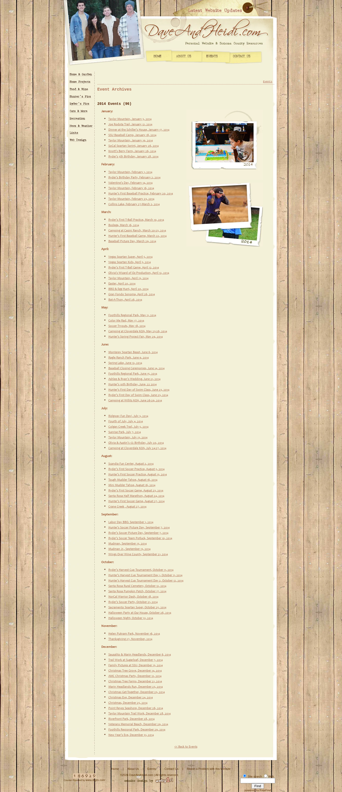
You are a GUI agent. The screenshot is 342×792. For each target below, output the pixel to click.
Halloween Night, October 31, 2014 (130, 618)
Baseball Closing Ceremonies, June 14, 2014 (136, 368)
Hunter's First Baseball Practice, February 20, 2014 (140, 193)
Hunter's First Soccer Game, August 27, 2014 (136, 501)
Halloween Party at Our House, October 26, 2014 (139, 612)
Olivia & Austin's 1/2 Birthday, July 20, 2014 (136, 442)
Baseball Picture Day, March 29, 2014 (132, 241)
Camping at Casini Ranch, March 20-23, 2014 (137, 230)
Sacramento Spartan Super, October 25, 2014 (137, 607)
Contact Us (171, 768)
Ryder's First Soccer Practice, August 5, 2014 (136, 469)
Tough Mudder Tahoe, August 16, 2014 (132, 479)
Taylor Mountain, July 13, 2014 (127, 437)
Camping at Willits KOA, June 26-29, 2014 (135, 400)
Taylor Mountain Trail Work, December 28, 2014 (139, 713)
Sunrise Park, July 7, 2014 (124, 432)
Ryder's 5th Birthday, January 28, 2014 (133, 156)
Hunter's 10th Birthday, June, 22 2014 (132, 384)
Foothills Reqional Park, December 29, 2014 (136, 729)
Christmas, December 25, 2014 (127, 702)
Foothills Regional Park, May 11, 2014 (132, 315)
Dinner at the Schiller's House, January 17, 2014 (138, 129)
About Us (133, 768)
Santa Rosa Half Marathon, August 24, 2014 (136, 496)
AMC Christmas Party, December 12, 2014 (134, 676)
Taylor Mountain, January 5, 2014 (129, 119)
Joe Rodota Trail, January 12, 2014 (130, 124)
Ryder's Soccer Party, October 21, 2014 (133, 602)
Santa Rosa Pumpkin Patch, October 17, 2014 (137, 591)
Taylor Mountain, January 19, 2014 (130, 140)
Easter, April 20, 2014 (121, 283)
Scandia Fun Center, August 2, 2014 (131, 463)
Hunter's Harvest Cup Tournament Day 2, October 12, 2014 (145, 580)
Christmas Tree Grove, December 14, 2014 (135, 670)
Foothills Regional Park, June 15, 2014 (132, 373)
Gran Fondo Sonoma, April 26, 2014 (131, 294)
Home (115, 768)
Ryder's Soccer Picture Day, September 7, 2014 (138, 533)
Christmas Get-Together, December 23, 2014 (136, 692)
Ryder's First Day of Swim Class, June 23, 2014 (138, 395)
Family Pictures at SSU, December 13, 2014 (135, 665)
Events (267, 81)
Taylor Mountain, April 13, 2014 (128, 278)
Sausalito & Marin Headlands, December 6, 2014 (139, 654)
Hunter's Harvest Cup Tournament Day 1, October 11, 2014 (145, 575)
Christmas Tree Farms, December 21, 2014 (135, 681)
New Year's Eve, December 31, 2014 (131, 735)
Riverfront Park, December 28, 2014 (131, 719)
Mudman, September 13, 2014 (127, 543)
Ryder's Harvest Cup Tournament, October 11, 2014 (140, 570)
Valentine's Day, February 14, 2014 (130, 182)
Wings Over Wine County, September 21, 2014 (138, 554)
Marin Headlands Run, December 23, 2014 (135, 686)
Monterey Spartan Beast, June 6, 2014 (133, 352)
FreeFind (265, 790)
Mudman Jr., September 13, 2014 (129, 549)
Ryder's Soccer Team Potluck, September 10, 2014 (140, 538)
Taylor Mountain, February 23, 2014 (131, 199)
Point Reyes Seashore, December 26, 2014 (135, 708)
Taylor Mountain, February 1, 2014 (130, 172)
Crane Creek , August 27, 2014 (127, 506)
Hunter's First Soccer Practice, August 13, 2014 (137, 474)
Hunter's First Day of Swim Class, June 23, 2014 (138, 389)
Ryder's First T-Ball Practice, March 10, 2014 (136, 219)
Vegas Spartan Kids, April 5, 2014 (129, 262)
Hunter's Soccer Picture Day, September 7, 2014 (139, 527)
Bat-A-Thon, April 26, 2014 (125, 299)
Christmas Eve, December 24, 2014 (130, 697)
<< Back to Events (185, 746)
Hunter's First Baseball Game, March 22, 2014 (137, 236)
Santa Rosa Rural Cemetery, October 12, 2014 (137, 586)
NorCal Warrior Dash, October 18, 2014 (133, 596)
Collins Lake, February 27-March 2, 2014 (134, 204)
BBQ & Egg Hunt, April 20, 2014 (128, 289)
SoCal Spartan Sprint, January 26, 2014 (133, 145)
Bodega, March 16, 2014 (123, 225)
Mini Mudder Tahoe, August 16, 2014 (131, 485)
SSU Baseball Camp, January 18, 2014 (132, 135)
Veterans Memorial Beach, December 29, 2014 (138, 724)
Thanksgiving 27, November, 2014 (130, 639)
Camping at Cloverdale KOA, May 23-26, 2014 (137, 331)
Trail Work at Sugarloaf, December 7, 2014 (135, 660)
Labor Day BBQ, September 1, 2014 (130, 522)
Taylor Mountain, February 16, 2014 (131, 188)
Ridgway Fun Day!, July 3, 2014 (128, 416)
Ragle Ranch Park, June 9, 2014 (128, 357)
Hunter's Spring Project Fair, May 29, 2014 (135, 336)
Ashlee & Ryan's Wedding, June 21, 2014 (134, 379)
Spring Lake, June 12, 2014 (125, 363)
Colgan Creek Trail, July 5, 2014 (128, 426)
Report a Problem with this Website (209, 768)
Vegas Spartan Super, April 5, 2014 (130, 256)
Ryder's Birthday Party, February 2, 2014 (134, 177)
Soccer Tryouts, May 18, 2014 (126, 326)
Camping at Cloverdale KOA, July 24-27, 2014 (137, 448)
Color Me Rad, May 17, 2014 (126, 320)
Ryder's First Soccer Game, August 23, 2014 (135, 490)
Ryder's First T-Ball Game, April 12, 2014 (133, 267)
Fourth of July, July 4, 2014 (125, 421)
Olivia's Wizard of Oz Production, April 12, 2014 (138, 273)
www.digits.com (95, 780)
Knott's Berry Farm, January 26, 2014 (132, 151)
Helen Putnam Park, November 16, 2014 (134, 633)
